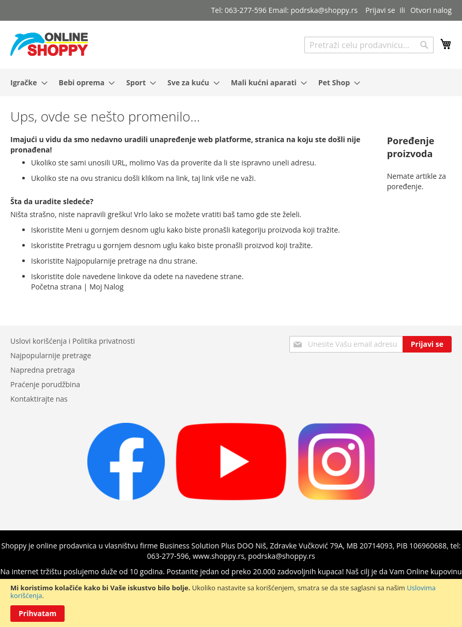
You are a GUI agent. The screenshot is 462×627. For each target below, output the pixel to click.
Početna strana (56, 287)
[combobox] (369, 45)
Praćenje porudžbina (45, 384)
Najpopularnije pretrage (50, 355)
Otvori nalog (431, 10)
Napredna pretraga (42, 370)
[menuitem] (26, 82)
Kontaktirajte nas (39, 399)
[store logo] (49, 44)
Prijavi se (380, 10)
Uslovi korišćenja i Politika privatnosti (72, 341)
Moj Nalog (106, 287)
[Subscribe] (427, 344)
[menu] (231, 82)
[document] (231, 603)
